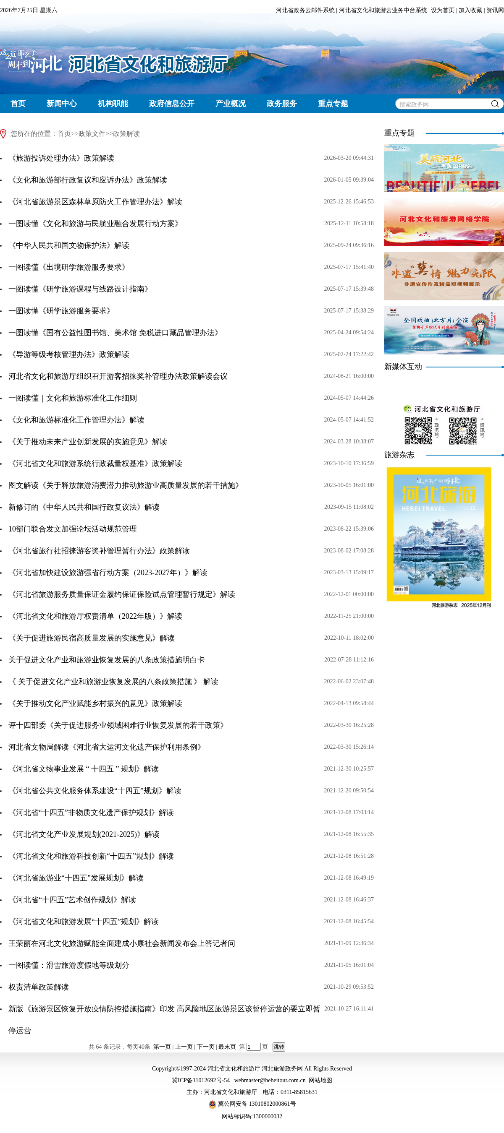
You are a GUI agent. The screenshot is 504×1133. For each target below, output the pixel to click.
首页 (18, 103)
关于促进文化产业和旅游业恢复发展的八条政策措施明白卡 (106, 660)
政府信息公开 (171, 103)
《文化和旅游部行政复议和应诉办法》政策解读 (87, 180)
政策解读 (126, 133)
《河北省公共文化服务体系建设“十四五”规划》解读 (94, 791)
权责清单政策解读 (38, 987)
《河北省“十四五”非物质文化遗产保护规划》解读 (91, 812)
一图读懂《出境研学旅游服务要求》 (68, 267)
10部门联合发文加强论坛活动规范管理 (72, 529)
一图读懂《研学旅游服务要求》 (61, 311)
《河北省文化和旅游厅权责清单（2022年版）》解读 (95, 616)
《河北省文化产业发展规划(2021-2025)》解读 (84, 834)
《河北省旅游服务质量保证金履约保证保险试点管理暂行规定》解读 (121, 594)
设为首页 (442, 10)
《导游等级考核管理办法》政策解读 (68, 354)
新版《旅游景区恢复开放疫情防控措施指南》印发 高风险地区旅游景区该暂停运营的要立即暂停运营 (164, 1020)
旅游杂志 (399, 455)
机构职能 (113, 103)
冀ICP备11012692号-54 (201, 1080)
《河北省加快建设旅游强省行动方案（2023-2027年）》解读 (107, 572)
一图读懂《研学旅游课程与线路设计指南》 (80, 289)
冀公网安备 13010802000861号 (252, 1104)
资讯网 (495, 10)
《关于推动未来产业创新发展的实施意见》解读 (87, 442)
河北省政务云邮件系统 (305, 10)
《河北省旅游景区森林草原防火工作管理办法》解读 (95, 202)
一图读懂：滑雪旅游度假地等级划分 (68, 965)
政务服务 (282, 103)
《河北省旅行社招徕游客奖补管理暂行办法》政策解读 (99, 551)
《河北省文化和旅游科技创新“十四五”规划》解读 (91, 856)
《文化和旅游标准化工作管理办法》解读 (76, 420)
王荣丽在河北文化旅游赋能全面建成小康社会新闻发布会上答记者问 (121, 943)
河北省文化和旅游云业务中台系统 (383, 10)
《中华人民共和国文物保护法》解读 (68, 245)
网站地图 (320, 1080)
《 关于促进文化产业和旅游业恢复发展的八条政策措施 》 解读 (113, 681)
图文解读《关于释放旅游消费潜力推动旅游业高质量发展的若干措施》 (125, 485)
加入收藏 (470, 10)
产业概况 (230, 103)
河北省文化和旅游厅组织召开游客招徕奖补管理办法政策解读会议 (118, 376)
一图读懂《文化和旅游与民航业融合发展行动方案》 (95, 223)
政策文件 (92, 133)
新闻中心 (62, 103)
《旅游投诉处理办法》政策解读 (61, 158)
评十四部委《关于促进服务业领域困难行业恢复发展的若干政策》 (118, 725)
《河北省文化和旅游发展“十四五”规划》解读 (83, 921)
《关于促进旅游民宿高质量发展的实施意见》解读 (91, 638)
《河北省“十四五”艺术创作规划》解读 (72, 900)
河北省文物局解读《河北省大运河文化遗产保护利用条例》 (106, 747)
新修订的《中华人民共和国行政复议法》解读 (84, 507)
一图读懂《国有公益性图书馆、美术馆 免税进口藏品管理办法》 (115, 332)
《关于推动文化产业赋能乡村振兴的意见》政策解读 (95, 703)
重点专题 (333, 103)
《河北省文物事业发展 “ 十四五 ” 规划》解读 (83, 769)
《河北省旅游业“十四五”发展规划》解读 (76, 878)
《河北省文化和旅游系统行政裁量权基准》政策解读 (95, 463)
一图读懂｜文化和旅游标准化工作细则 (72, 398)
